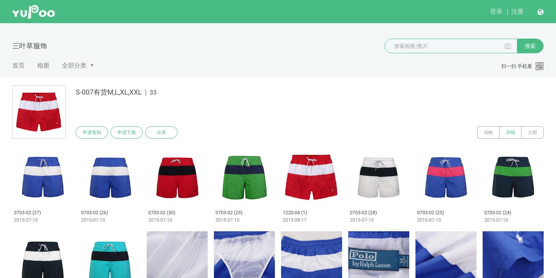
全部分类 (74, 65)
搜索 (530, 46)
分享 (161, 132)
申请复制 (92, 132)
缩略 (488, 132)
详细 (510, 132)
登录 (496, 11)
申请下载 (126, 132)
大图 (532, 132)
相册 (43, 65)
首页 (18, 65)
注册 (517, 11)
